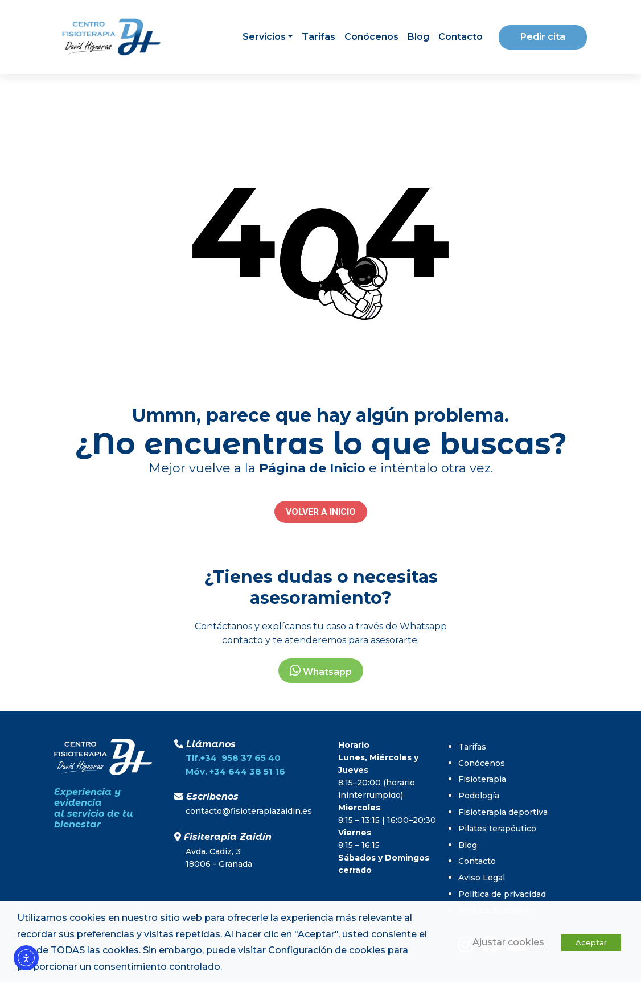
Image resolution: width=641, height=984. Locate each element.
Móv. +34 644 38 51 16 (235, 771)
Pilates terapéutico (497, 829)
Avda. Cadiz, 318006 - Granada (219, 857)
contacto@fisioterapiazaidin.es (249, 811)
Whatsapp (321, 670)
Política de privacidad (502, 894)
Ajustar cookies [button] (508, 942)
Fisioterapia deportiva (503, 812)
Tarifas (318, 36)
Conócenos (371, 36)
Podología (478, 796)
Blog (418, 36)
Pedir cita (542, 36)
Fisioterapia (482, 779)
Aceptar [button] (591, 942)
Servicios (264, 36)
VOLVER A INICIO (321, 512)
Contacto (460, 36)
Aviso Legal (481, 877)
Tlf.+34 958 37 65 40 (233, 757)
